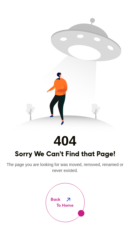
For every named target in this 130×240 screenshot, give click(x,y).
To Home (65, 202)
